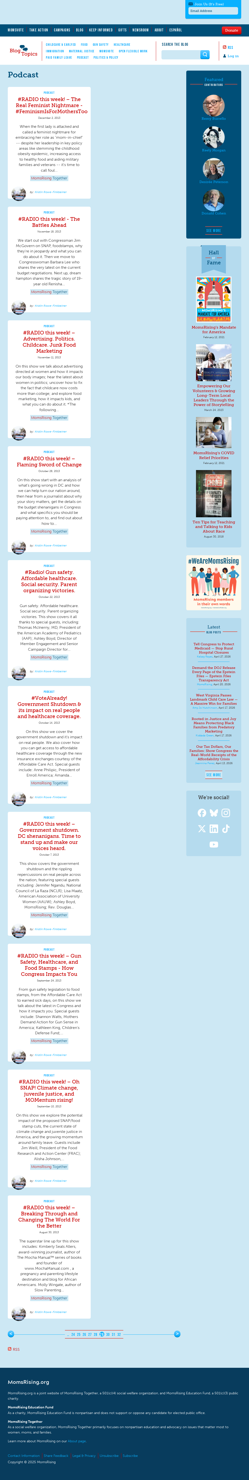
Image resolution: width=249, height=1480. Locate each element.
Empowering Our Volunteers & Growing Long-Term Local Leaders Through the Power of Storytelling (214, 395)
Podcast (83, 57)
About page (77, 1441)
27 (90, 1334)
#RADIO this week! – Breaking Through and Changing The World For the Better (49, 1216)
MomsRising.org (55, 12)
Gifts (122, 30)
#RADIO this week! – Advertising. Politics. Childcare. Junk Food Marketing (49, 342)
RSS (230, 47)
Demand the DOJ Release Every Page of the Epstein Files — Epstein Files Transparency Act (213, 674)
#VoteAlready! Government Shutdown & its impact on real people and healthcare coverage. (49, 707)
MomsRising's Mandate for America (214, 329)
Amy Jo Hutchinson (205, 707)
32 (119, 1334)
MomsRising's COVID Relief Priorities (213, 455)
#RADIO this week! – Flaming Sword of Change (49, 461)
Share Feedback (56, 1456)
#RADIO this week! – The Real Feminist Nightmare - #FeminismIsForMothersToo (52, 105)
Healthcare (122, 44)
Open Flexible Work (133, 51)
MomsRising (204, 684)
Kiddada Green (205, 735)
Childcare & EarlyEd (61, 44)
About (159, 30)
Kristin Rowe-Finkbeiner (51, 192)
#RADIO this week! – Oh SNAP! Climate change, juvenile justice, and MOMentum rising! (49, 1091)
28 (96, 1334)
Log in (233, 56)
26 (84, 1334)
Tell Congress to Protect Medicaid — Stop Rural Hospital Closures (214, 648)
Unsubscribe (109, 1456)
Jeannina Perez (204, 763)
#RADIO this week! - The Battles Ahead (49, 222)
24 (73, 1334)
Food (84, 44)
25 (79, 1334)
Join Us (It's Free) (209, 4)
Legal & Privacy (84, 1456)
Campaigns (62, 30)
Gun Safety (101, 44)
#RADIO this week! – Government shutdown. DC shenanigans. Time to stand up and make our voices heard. (49, 836)
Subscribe (130, 1456)
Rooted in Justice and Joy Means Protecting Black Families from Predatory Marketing (214, 725)
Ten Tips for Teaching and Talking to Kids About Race (214, 527)
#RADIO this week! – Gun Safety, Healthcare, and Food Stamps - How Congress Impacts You (49, 965)
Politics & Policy (106, 57)
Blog (79, 30)
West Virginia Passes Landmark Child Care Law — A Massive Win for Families (214, 699)
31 (114, 1334)
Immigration (55, 51)
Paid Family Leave (59, 57)
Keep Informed (101, 30)
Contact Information (24, 1456)
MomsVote (16, 30)
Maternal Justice (82, 51)
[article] (49, 143)
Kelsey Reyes (205, 656)
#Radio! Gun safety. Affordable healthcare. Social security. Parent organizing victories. (49, 581)
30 (108, 1334)
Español (175, 30)
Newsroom (141, 30)
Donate (231, 30)
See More (213, 230)
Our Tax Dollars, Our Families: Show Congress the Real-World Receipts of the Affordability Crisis (213, 753)
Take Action (38, 30)
